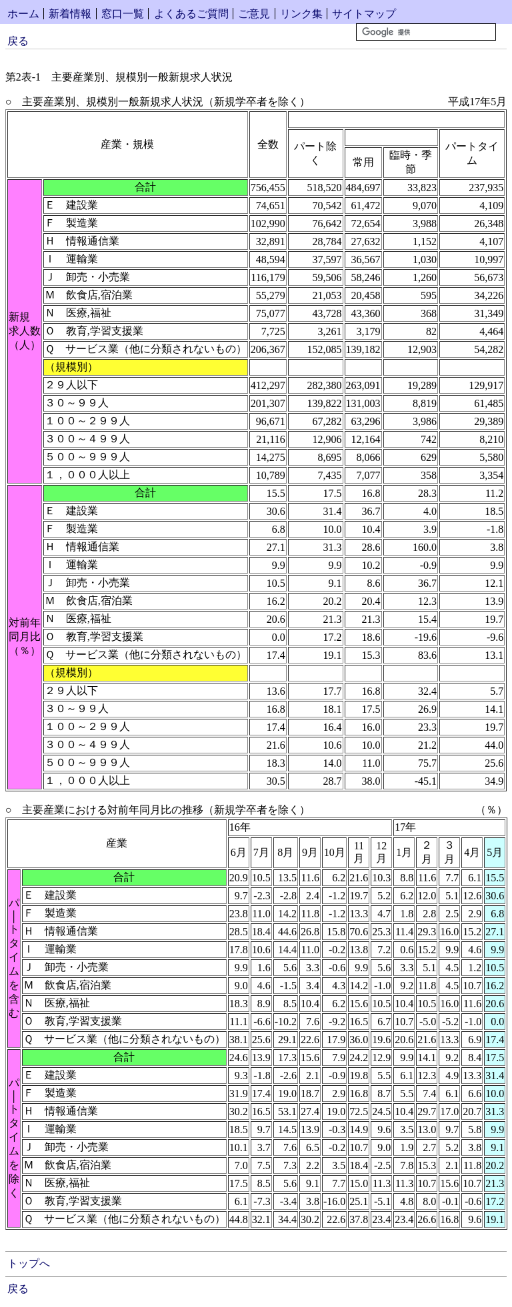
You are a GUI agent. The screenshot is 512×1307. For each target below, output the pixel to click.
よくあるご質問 (191, 13)
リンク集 (301, 13)
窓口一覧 (122, 13)
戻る (18, 41)
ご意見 (254, 13)
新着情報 (70, 13)
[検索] (426, 32)
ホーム (23, 13)
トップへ (28, 1263)
